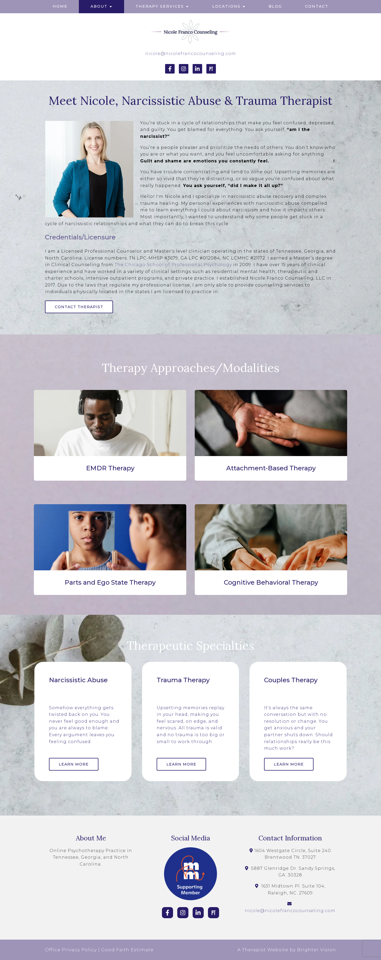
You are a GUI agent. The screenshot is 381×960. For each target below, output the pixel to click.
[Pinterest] (211, 69)
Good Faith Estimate (127, 949)
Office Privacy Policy (71, 949)
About (98, 6)
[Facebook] (170, 69)
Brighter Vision (316, 949)
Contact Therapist (79, 306)
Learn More (74, 764)
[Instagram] (183, 69)
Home (60, 6)
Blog (275, 6)
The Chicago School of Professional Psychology (173, 264)
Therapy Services (159, 6)
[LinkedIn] (197, 69)
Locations (226, 6)
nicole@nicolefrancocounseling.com (190, 53)
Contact (316, 6)
